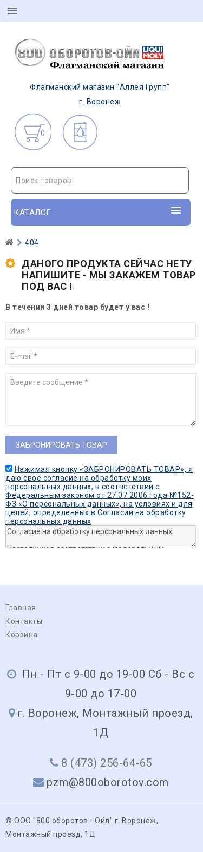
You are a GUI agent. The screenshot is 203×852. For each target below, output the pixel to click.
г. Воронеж (91, 72)
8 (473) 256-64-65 (106, 762)
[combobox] (100, 180)
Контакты (23, 621)
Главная (20, 607)
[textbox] (99, 181)
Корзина (21, 634)
